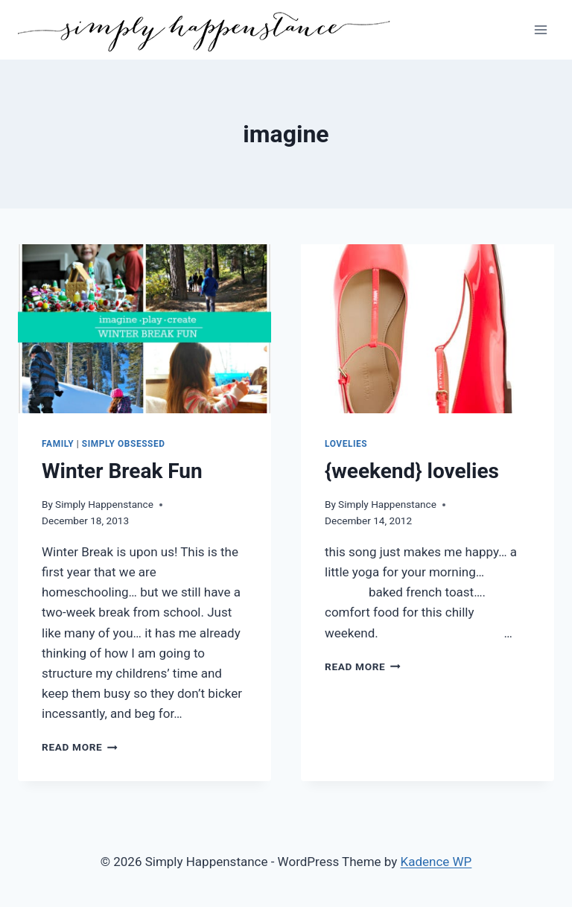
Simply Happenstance (104, 504)
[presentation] (144, 328)
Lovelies (346, 444)
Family (58, 444)
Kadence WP (436, 861)
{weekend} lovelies (412, 471)
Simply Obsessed (123, 444)
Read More (80, 747)
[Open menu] (540, 29)
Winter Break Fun (122, 471)
